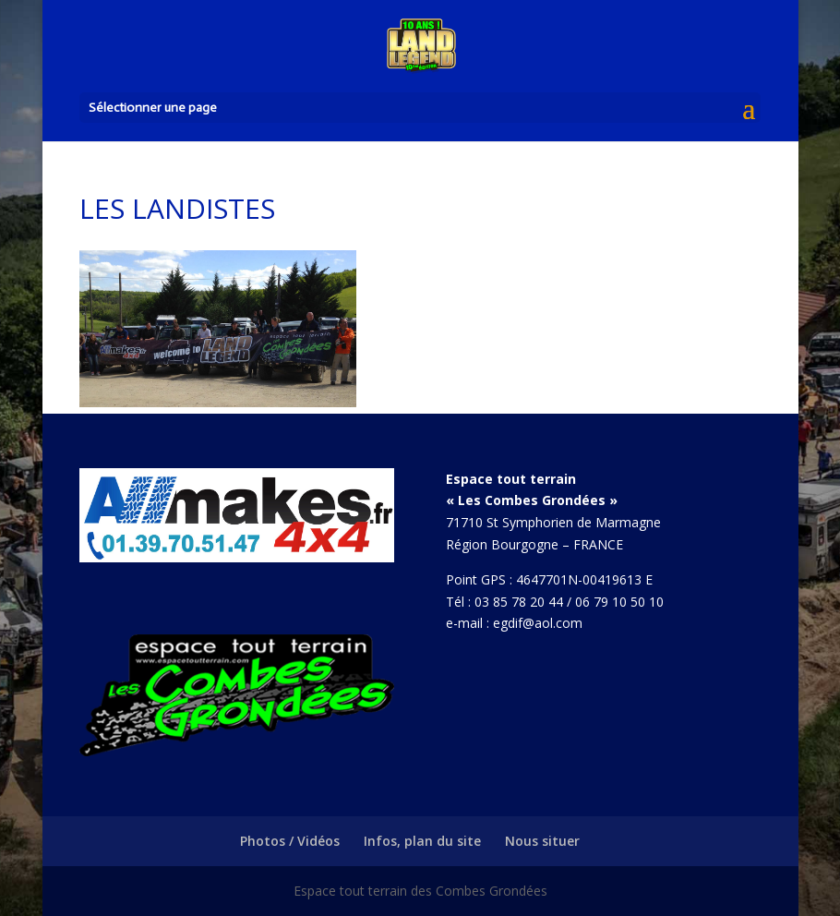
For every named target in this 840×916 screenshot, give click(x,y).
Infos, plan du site (422, 841)
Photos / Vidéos (290, 841)
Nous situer (542, 841)
